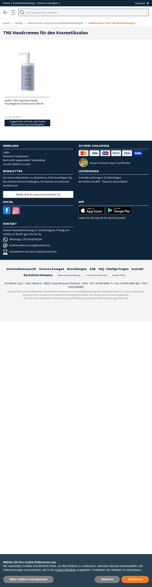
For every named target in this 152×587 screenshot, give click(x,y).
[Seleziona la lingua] (142, 3)
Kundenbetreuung (24, 3)
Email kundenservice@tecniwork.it (26, 245)
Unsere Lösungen (48, 3)
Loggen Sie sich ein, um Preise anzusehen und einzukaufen (28, 123)
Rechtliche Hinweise (38, 275)
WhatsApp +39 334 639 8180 (22, 239)
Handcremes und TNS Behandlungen (111, 23)
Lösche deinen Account (16, 164)
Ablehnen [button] (107, 579)
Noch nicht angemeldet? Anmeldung (24, 160)
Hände (19, 23)
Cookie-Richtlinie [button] (65, 570)
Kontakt (137, 269)
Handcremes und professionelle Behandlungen (55, 23)
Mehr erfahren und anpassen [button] (28, 579)
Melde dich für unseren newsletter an (38, 194)
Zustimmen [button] (135, 579)
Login (6, 152)
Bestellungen (77, 269)
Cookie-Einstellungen (96, 275)
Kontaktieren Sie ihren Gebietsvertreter (30, 251)
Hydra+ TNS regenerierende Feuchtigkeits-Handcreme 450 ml (24, 102)
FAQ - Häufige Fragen (114, 269)
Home (7, 3)
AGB (93, 269)
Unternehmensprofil (21, 269)
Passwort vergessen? (16, 156)
